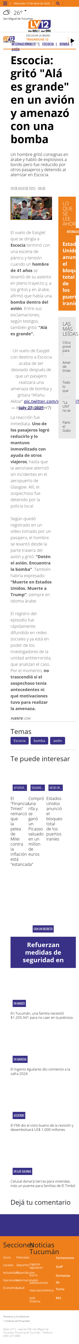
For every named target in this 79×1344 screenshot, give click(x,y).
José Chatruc (35, 1299)
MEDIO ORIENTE (58, 787)
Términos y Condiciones (16, 1316)
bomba (39, 740)
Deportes (22, 1265)
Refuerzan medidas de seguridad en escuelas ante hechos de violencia (43, 963)
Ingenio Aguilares (36, 1266)
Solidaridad (39, 787)
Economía (10, 1288)
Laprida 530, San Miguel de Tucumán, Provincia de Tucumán (26, 1330)
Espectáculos (25, 1273)
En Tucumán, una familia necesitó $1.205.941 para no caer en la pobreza (42, 1015)
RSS (58, 1298)
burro (33, 1275)
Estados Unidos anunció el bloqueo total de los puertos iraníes (54, 819)
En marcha (20, 1059)
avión (57, 740)
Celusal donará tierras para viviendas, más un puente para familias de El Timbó (43, 1183)
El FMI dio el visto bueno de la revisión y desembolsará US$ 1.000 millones (42, 1127)
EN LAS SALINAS (22, 1171)
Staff (59, 1267)
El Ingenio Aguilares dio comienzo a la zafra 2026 (40, 1071)
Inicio (7, 1257)
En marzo (19, 1003)
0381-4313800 (11, 1336)
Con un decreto (43, 928)
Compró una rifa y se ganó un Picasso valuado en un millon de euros (36, 826)
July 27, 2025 (31, 407)
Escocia (19, 740)
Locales (8, 1265)
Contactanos (65, 1258)
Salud (20, 1288)
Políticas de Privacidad (17, 1320)
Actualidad (10, 1273)
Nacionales (11, 1280)
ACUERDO (19, 1115)
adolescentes (38, 1283)
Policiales (22, 1257)
